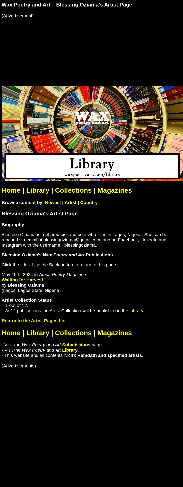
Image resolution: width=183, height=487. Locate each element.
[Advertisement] (78, 46)
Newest (53, 202)
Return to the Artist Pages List (34, 320)
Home (11, 190)
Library (37, 190)
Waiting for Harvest (22, 279)
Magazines (114, 190)
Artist (70, 202)
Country (89, 202)
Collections (73, 190)
